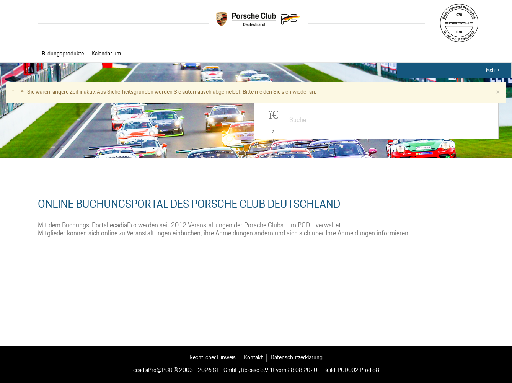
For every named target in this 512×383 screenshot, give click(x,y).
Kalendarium (106, 54)
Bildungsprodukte (63, 54)
